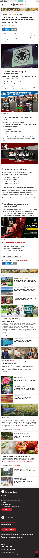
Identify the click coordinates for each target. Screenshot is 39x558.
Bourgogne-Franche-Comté (21, 287)
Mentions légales (7, 504)
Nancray (16, 278)
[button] (36, 1)
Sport (15, 14)
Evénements (24, 296)
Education (22, 433)
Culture (21, 278)
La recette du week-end (20, 479)
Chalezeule (17, 338)
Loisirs (10, 14)
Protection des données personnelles (11, 500)
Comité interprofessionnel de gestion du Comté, (20, 461)
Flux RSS (5, 502)
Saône (3, 417)
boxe (4, 256)
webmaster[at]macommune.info (8, 539)
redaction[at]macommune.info (8, 522)
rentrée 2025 (18, 256)
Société (18, 360)
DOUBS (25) (4, 318)
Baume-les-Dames (6, 360)
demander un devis (9, 529)
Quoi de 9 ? (20, 14)
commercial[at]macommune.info (9, 526)
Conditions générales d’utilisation (11, 506)
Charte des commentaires (9, 498)
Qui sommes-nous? (7, 497)
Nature (26, 377)
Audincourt (17, 386)
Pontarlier (17, 296)
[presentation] (33, 66)
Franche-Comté (18, 478)
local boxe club (10, 256)
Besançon (5, 14)
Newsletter (7, 509)
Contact (4, 495)
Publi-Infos (15, 318)
